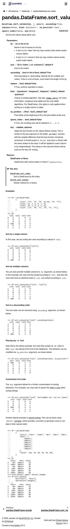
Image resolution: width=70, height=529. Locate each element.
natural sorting (34, 418)
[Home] (4, 11)
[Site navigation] (4, 4)
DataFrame (26, 11)
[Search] (61, 4)
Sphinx (17, 525)
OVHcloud (8, 521)
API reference (13, 11)
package (17, 421)
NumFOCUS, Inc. (26, 518)
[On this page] (66, 4)
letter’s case (55, 388)
